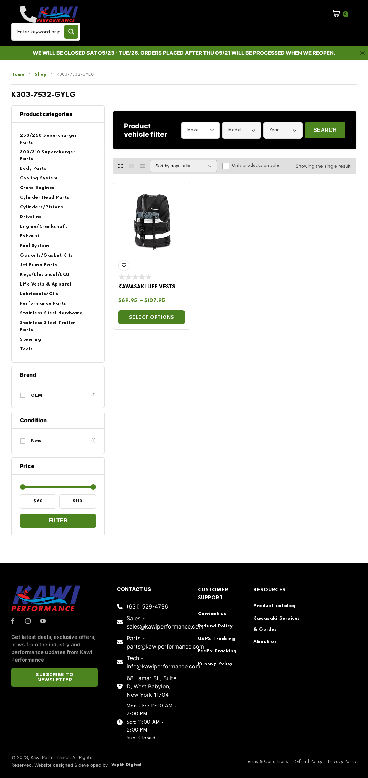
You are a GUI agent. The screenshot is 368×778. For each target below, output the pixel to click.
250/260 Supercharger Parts (48, 139)
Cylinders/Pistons (41, 207)
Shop (40, 75)
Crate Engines (37, 188)
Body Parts (33, 168)
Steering (30, 339)
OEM (36, 395)
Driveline (31, 217)
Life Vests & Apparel (45, 284)
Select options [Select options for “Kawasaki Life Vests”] (151, 317)
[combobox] (200, 130)
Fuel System (34, 245)
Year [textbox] (274, 130)
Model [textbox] (235, 130)
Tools (26, 349)
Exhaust (30, 236)
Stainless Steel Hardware (51, 313)
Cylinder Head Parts (45, 197)
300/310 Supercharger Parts (47, 155)
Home (17, 75)
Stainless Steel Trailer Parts (47, 326)
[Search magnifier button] (71, 32)
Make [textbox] (193, 130)
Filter (58, 520)
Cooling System (38, 178)
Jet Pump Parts (38, 265)
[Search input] (39, 31)
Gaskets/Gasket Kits (46, 255)
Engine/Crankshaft (43, 226)
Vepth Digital (126, 765)
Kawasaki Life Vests (146, 287)
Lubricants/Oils (39, 294)
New (36, 441)
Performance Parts (43, 303)
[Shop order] (183, 166)
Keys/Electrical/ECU (45, 274)
